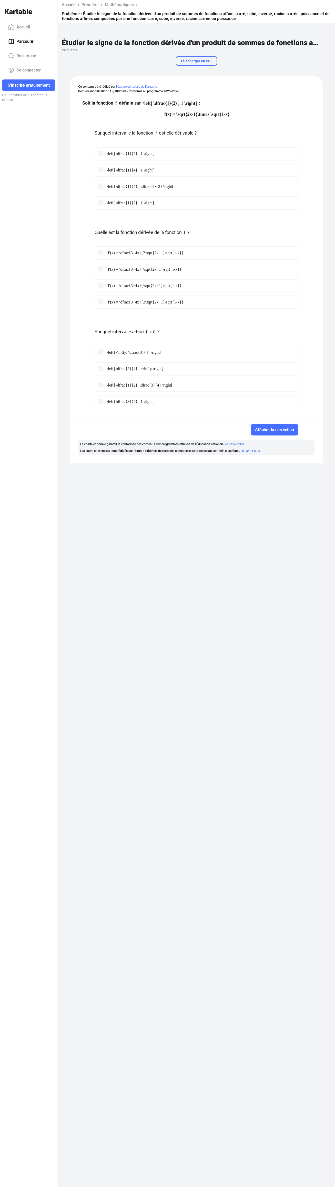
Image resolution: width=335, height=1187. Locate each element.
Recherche (22, 56)
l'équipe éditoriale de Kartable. (137, 86)
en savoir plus (234, 444)
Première (90, 4)
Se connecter (24, 70)
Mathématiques (119, 4)
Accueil (19, 27)
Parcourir (21, 41)
